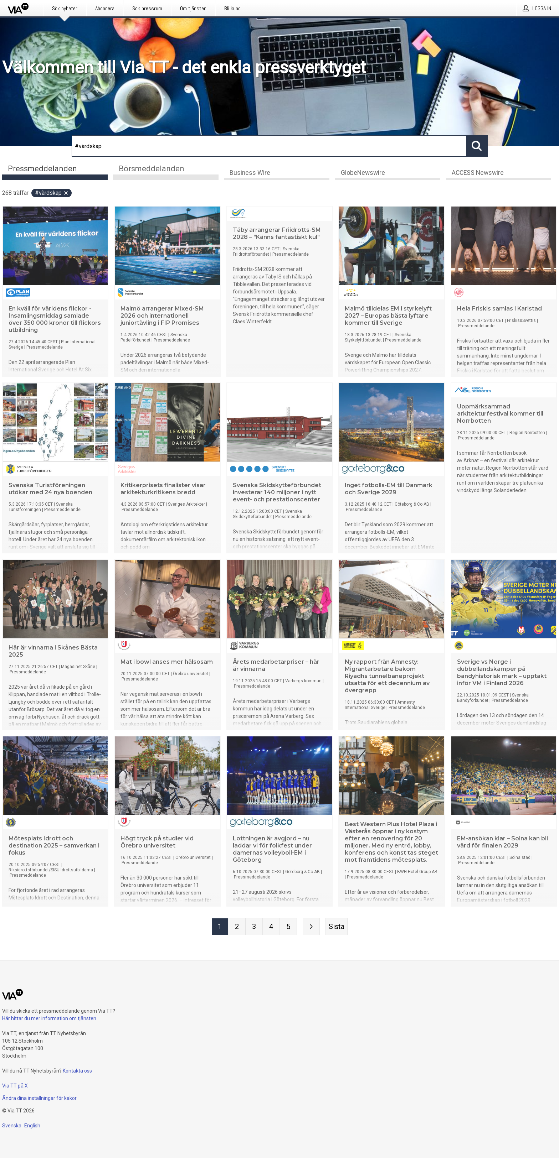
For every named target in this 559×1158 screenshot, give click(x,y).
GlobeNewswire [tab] (363, 173)
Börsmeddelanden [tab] (151, 168)
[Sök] (269, 146)
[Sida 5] (288, 926)
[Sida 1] (220, 926)
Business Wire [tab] (250, 173)
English (32, 1125)
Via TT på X (15, 1086)
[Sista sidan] (336, 926)
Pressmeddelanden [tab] (42, 168)
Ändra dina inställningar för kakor (39, 1098)
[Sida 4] (271, 926)
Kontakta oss (77, 1071)
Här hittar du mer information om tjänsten (49, 1018)
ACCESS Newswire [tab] (478, 173)
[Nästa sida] (311, 926)
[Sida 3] (254, 926)
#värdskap (52, 193)
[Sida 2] (237, 926)
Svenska (11, 1125)
